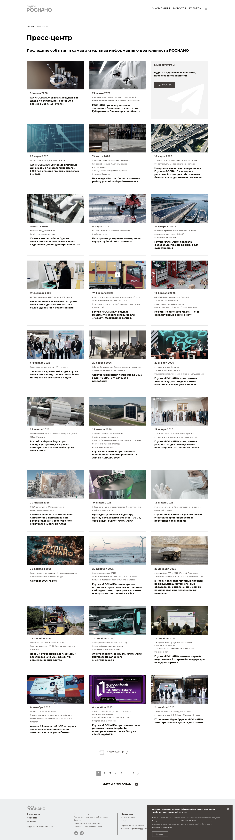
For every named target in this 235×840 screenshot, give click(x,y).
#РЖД (51, 646)
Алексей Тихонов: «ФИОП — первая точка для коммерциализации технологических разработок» (53, 729)
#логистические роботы (119, 160)
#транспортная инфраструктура (168, 160)
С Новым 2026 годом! (43, 580)
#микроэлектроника (163, 507)
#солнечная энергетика (165, 234)
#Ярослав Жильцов (191, 715)
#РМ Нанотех (108, 97)
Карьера (195, 8)
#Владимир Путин (100, 507)
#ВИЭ (113, 573)
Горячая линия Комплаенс (132, 825)
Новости (179, 8)
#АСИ (175, 573)
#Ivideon (34, 231)
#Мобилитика (190, 160)
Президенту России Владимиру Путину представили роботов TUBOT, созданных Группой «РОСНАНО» (116, 517)
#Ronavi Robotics (99, 167)
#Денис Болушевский (125, 97)
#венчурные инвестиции (182, 648)
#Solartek (158, 231)
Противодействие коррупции (87, 823)
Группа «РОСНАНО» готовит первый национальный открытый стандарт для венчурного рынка (179, 659)
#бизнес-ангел (161, 652)
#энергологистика (133, 440)
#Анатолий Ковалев (163, 510)
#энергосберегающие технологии (108, 440)
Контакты (127, 814)
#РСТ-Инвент (66, 297)
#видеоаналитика (47, 231)
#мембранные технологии (128, 101)
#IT (172, 715)
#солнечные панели (188, 231)
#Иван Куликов (118, 370)
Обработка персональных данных (88, 826)
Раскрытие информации (84, 814)
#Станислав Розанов (110, 231)
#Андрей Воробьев (101, 164)
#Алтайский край (56, 507)
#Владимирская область (103, 101)
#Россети (96, 297)
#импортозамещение (65, 646)
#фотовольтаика (171, 231)
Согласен (160, 834)
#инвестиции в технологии (167, 437)
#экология (125, 231)
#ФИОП (180, 234)
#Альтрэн (96, 580)
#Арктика (132, 576)
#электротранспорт (38, 646)
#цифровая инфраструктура (42, 234)
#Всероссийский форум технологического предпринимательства (173, 643)
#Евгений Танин (196, 576)
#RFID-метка (53, 297)
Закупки (77, 820)
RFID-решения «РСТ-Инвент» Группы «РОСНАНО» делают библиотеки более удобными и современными (53, 304)
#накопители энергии (102, 649)
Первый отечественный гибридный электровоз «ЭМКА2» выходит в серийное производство (53, 656)
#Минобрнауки (65, 715)
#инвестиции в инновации (167, 370)
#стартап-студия (162, 648)
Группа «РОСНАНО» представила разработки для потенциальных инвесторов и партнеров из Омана (176, 444)
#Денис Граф (98, 307)
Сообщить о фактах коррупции (134, 829)
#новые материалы (101, 370)
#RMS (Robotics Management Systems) (109, 170)
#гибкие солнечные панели (128, 304)
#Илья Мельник (37, 437)
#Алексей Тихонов (47, 711)
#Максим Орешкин (101, 174)
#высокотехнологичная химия (127, 367)
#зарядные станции (182, 711)
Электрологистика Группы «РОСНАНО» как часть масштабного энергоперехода (117, 656)
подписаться (164, 84)
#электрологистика (110, 297)
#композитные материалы (42, 510)
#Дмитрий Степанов (128, 580)
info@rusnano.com (129, 821)
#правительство (117, 507)
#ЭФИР (184, 576)
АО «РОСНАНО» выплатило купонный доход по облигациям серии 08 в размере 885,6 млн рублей (54, 100)
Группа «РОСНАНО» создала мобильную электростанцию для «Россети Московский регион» (113, 314)
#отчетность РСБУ (38, 160)
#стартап (175, 367)
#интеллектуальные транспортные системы (174, 164)
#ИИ (195, 307)
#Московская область (130, 297)
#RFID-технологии (38, 297)
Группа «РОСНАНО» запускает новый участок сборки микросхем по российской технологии (178, 517)
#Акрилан (96, 97)
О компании (161, 8)
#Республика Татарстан (118, 717)
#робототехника (99, 160)
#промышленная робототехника (169, 304)
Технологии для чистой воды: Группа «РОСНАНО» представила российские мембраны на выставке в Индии (54, 374)
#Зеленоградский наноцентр (187, 507)
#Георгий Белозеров (188, 573)
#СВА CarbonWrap (38, 507)
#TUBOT (96, 231)
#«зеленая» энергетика (165, 237)
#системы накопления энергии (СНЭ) (109, 300)
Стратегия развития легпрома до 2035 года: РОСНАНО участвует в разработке (117, 378)
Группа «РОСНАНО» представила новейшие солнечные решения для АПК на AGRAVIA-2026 (115, 454)
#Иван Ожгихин (172, 576)
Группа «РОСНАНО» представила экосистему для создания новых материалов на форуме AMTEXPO (175, 381)
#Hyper (117, 649)
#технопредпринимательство (43, 715)
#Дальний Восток (110, 580)
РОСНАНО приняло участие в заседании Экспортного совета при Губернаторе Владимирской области (116, 108)
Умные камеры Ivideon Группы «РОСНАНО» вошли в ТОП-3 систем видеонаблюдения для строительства (55, 241)
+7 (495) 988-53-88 (128, 817)
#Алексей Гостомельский (166, 300)
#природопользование (66, 573)
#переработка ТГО (162, 573)
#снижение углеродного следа (106, 444)
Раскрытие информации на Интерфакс (91, 817)
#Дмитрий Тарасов (56, 160)
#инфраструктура (162, 367)
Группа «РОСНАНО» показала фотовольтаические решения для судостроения (176, 244)
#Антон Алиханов (119, 164)
